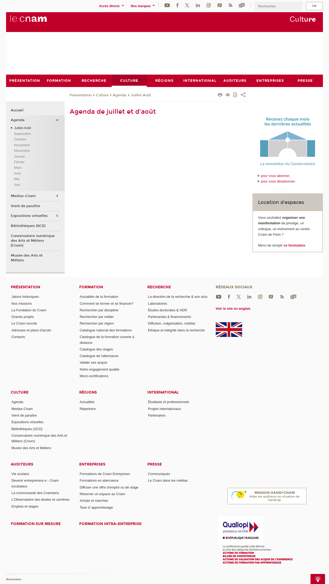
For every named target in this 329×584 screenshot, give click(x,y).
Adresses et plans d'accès (31, 330)
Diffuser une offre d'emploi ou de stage (109, 487)
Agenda (119, 95)
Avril (17, 173)
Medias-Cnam (23, 196)
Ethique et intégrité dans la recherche (176, 330)
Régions (88, 392)
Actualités (87, 402)
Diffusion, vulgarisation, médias (171, 323)
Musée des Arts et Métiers (27, 257)
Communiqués (159, 474)
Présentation (81, 95)
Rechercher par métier (97, 317)
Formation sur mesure (36, 524)
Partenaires (156, 415)
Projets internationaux (164, 408)
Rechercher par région (97, 323)
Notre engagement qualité (99, 369)
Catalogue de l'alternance (99, 356)
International (163, 392)
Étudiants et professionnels (168, 402)
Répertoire (88, 408)
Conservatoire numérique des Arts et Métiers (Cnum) (33, 240)
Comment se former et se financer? (107, 303)
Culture (102, 95)
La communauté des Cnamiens (35, 493)
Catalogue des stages (96, 349)
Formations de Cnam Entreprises (105, 474)
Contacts (18, 337)
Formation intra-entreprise (110, 524)
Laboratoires (157, 303)
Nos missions (21, 303)
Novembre (22, 145)
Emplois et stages (25, 506)
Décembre (22, 151)
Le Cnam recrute (24, 323)
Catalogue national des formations (106, 330)
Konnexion (13, 579)
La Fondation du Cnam (28, 310)
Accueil (17, 110)
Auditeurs (22, 464)
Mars (18, 168)
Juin (17, 184)
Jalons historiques (25, 297)
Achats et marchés (94, 501)
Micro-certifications (94, 376)
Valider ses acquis (93, 362)
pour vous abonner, (275, 175)
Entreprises (92, 464)
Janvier (19, 156)
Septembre (22, 133)
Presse (154, 464)
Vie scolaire (20, 474)
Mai (17, 179)
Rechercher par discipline (99, 310)
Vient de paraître (25, 206)
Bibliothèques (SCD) (28, 226)
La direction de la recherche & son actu (177, 297)
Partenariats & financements (169, 317)
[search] (278, 6)
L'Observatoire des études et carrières (40, 499)
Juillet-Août (141, 95)
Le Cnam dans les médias (167, 480)
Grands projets (22, 317)
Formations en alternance (99, 480)
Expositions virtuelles (29, 216)
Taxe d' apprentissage (96, 507)
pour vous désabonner (278, 181)
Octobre (20, 139)
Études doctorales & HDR (167, 310)
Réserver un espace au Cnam (102, 494)
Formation (91, 287)
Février (19, 162)
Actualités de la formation (99, 297)
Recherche (159, 287)
